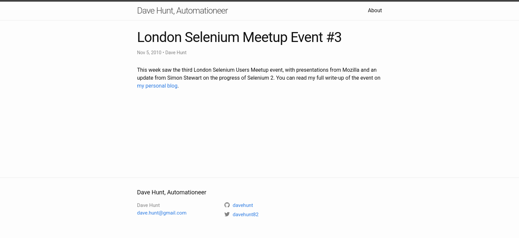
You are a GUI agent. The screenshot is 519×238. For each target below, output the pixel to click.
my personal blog (157, 86)
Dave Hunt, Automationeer (182, 11)
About (375, 10)
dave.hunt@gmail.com (161, 213)
